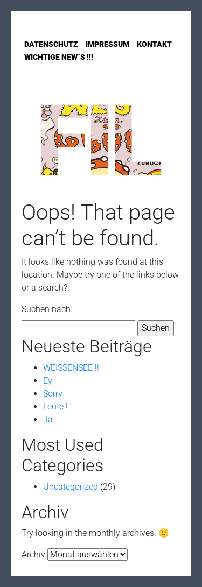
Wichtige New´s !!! (58, 57)
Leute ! (55, 406)
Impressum (107, 44)
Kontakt (154, 44)
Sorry (52, 393)
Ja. (49, 419)
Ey (47, 381)
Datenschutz (51, 44)
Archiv (33, 554)
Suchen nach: (47, 309)
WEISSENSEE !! (71, 368)
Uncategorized (70, 487)
